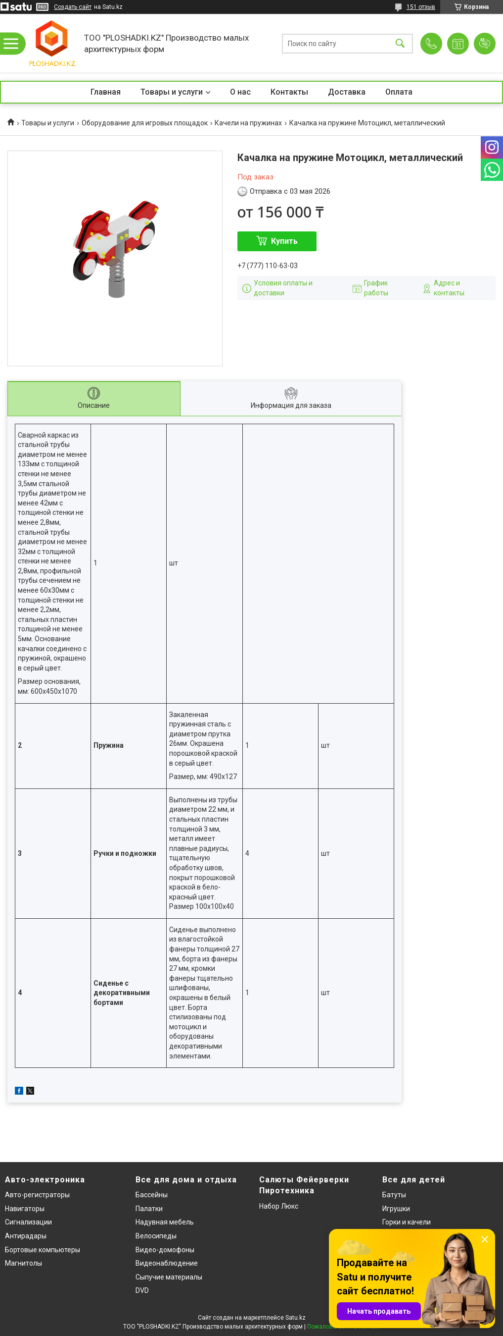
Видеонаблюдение (167, 1263)
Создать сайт (72, 6)
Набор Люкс (278, 1206)
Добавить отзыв (485, 44)
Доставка (347, 92)
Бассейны (152, 1195)
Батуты (394, 1195)
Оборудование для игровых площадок (145, 123)
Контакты (289, 92)
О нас (240, 92)
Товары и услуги (171, 92)
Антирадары (25, 1236)
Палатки (149, 1209)
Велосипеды (156, 1236)
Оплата (398, 92)
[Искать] (400, 43)
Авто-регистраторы (37, 1195)
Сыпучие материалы (169, 1277)
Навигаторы (25, 1209)
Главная (106, 92)
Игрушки (396, 1209)
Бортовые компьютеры (42, 1250)
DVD (142, 1290)
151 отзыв (421, 6)
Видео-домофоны (165, 1250)
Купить (284, 241)
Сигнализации (28, 1222)
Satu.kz (295, 1317)
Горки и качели (406, 1222)
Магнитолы (23, 1263)
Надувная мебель (165, 1222)
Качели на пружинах (248, 123)
